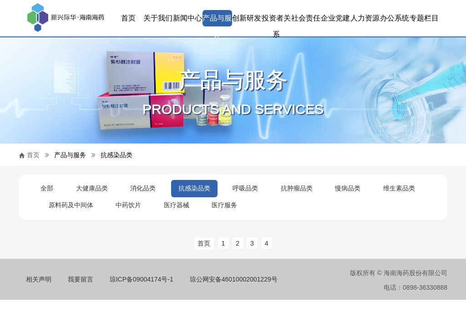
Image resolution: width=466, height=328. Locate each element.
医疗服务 (224, 205)
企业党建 (335, 18)
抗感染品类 (116, 155)
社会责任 (305, 18)
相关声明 (38, 279)
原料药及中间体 (71, 205)
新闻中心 (187, 18)
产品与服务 (217, 20)
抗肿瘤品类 (297, 188)
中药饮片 (128, 205)
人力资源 (365, 18)
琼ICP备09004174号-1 (141, 279)
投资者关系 (276, 20)
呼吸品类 (245, 188)
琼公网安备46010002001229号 (234, 279)
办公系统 (394, 18)
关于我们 (157, 18)
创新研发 (246, 18)
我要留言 (80, 279)
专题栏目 (424, 18)
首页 (128, 18)
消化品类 (143, 188)
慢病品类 (347, 188)
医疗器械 (176, 205)
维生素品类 (399, 188)
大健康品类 (92, 188)
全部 (47, 188)
